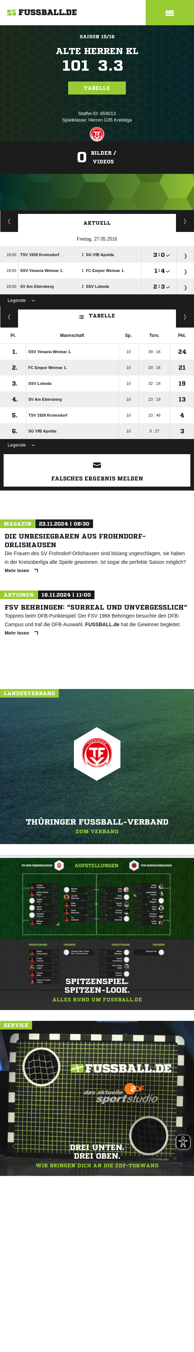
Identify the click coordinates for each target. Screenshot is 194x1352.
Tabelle (97, 88)
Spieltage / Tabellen (185, 221)
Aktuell (97, 222)
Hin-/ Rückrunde (185, 317)
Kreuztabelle (9, 317)
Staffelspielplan (9, 221)
